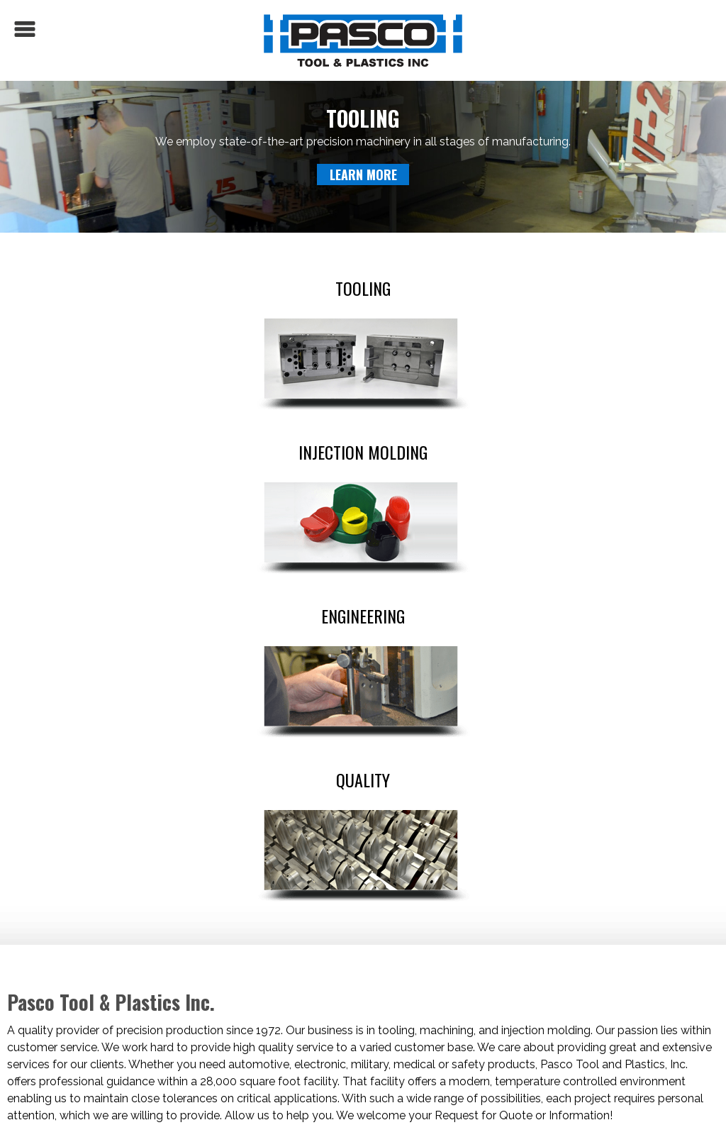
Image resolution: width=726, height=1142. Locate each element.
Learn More (363, 174)
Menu (24, 29)
